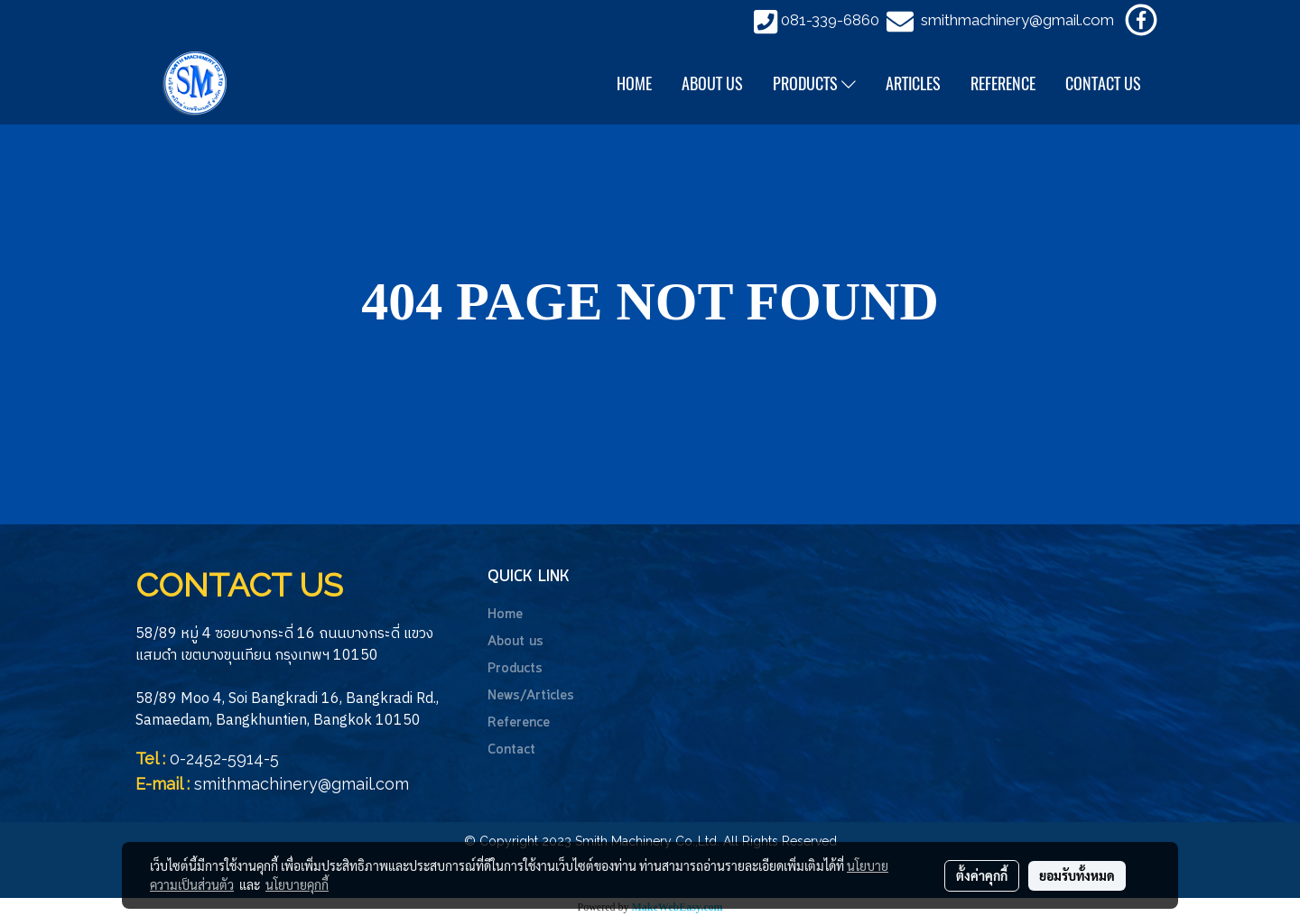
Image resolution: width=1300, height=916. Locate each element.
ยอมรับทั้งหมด (1077, 875)
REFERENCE (1002, 83)
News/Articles (531, 696)
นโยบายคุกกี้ (297, 884)
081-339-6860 (830, 20)
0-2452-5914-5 (224, 758)
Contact (511, 750)
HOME (634, 83)
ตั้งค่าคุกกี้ (982, 875)
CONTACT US (1103, 83)
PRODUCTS (814, 83)
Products (515, 669)
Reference (519, 723)
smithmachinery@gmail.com (1017, 20)
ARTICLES (913, 83)
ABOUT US (712, 83)
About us (515, 642)
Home (505, 615)
